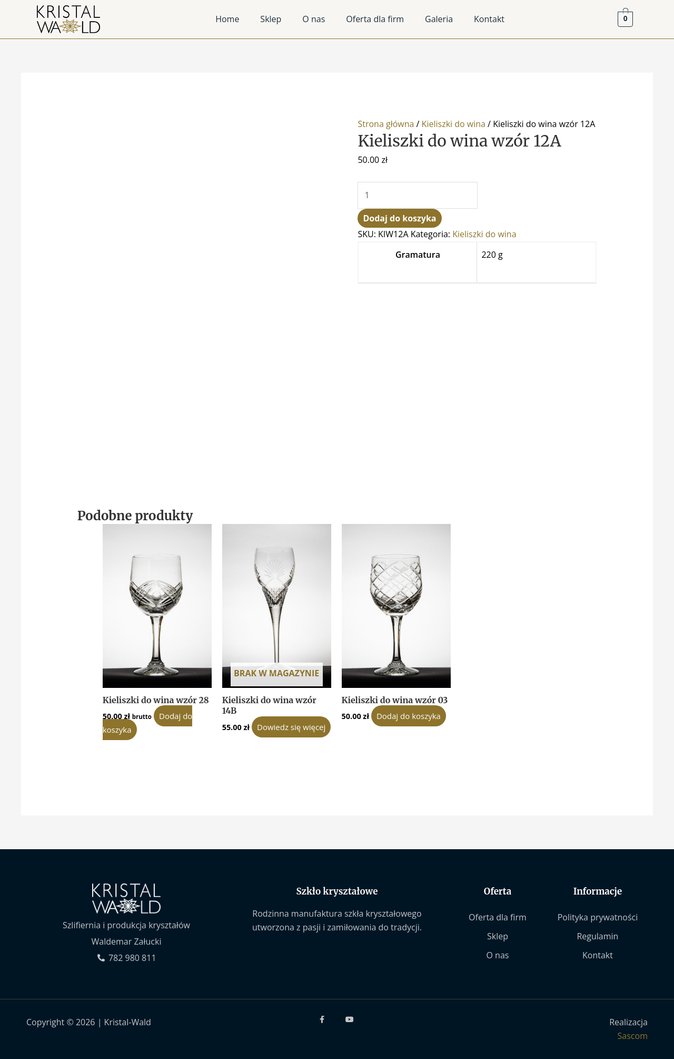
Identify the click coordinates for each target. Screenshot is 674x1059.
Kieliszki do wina (453, 124)
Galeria (439, 19)
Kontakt (489, 19)
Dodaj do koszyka (399, 218)
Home (227, 19)
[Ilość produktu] (418, 195)
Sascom (633, 1036)
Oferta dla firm (375, 19)
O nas (313, 19)
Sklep (270, 19)
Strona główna (386, 124)
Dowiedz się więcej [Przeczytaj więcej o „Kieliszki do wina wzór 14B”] (291, 727)
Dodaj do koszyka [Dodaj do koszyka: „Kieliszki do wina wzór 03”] (408, 716)
